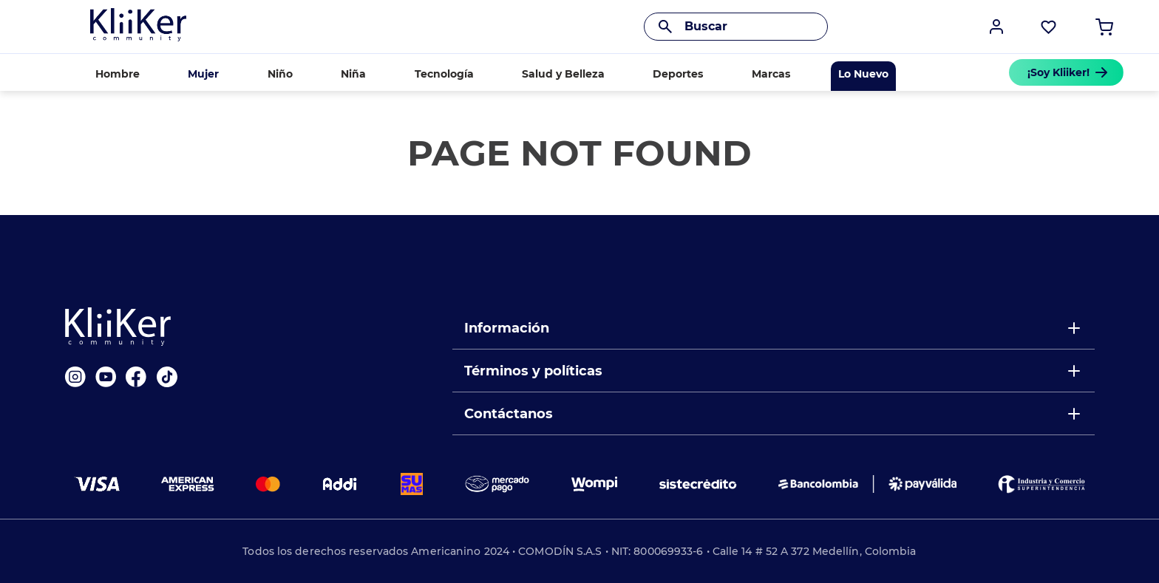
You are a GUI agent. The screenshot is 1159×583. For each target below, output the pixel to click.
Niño (280, 74)
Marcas (771, 74)
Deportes (678, 74)
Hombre (117, 74)
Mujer (203, 74)
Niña (353, 74)
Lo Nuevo (863, 74)
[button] (996, 26)
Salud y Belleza (563, 74)
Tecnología (444, 74)
